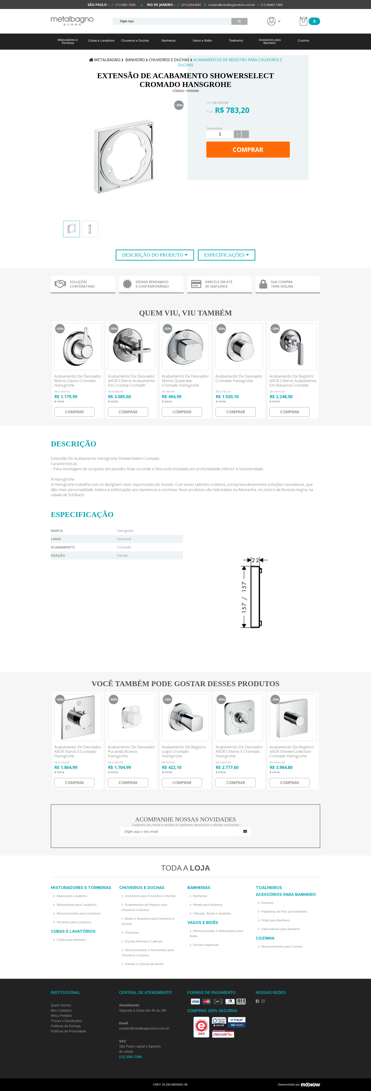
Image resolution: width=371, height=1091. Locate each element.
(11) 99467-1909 (270, 5)
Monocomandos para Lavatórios (78, 913)
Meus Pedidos (61, 1016)
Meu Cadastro (61, 1010)
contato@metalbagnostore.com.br (232, 5)
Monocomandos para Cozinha (282, 946)
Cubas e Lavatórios (101, 40)
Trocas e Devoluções (66, 1021)
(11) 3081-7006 (125, 5)
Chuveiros (131, 932)
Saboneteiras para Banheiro (280, 929)
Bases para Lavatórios (71, 896)
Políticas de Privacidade (68, 1031)
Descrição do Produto (153, 255)
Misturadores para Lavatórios (76, 904)
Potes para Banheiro (275, 920)
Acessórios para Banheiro (270, 41)
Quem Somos (61, 1005)
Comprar (248, 149)
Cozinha (303, 40)
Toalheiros (236, 40)
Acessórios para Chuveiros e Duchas (150, 896)
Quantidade (214, 128)
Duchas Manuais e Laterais (143, 941)
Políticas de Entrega (65, 1026)
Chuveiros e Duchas (135, 40)
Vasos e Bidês (202, 40)
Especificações (225, 255)
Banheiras (169, 40)
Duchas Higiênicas (205, 945)
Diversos (267, 903)
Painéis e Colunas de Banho (144, 964)
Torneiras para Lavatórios (73, 922)
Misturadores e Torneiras (67, 41)
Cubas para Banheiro (71, 939)
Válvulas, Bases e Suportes (211, 913)
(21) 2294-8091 (191, 5)
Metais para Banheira (207, 904)
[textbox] (172, 21)
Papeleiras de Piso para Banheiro (284, 911)
